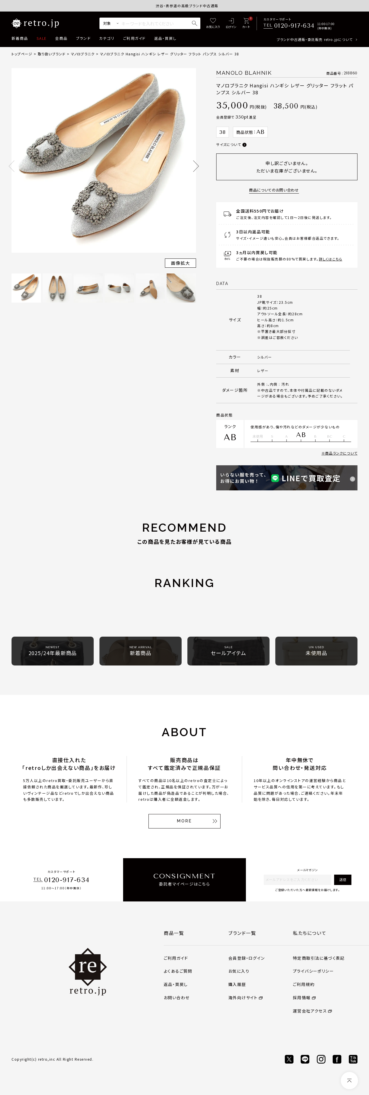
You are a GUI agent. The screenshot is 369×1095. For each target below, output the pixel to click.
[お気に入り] (213, 23)
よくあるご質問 (178, 971)
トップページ (22, 53)
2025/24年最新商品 (53, 651)
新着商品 (20, 38)
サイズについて (228, 144)
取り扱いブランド (52, 53)
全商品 (61, 38)
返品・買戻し (165, 38)
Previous (11, 166)
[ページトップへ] (349, 1080)
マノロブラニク (83, 53)
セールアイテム (228, 651)
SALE (41, 38)
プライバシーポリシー (313, 971)
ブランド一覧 (242, 932)
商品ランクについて (341, 453)
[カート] (246, 23)
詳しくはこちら (330, 258)
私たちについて (309, 932)
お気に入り (238, 971)
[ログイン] (231, 23)
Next (196, 166)
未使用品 (316, 651)
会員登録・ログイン (246, 958)
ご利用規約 (304, 984)
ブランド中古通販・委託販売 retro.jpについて (315, 39)
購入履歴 (237, 984)
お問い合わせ (176, 997)
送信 (342, 879)
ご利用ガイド (134, 38)
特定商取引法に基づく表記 (319, 958)
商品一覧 (174, 932)
